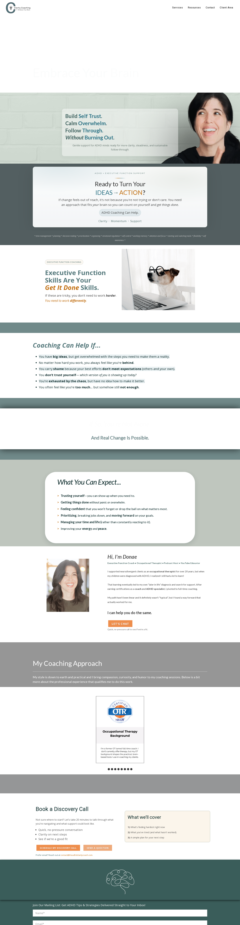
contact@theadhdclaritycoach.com (76, 855)
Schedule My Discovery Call (58, 847)
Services (177, 7)
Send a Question (98, 847)
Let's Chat (120, 624)
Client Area (226, 7)
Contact (210, 7)
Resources (194, 7)
